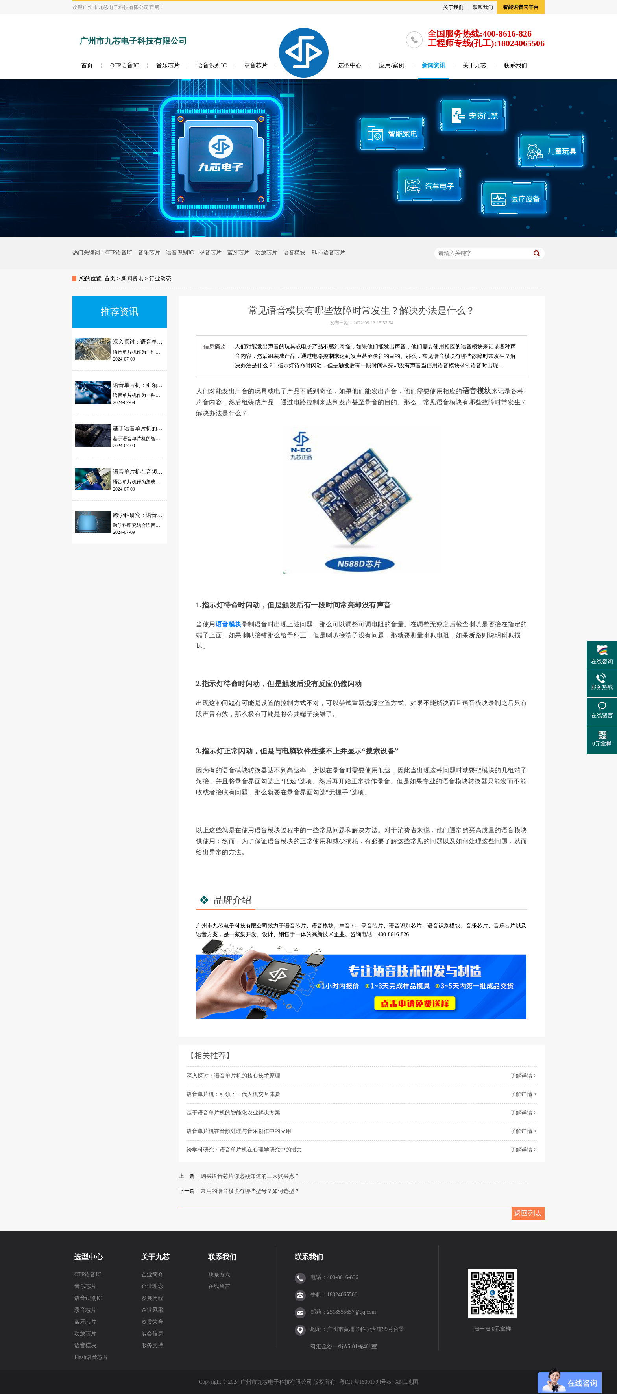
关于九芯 (474, 65)
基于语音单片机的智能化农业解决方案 (233, 1113)
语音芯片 (295, 926)
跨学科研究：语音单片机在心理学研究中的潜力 (244, 1150)
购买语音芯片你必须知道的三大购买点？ (250, 1176)
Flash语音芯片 (328, 252)
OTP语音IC (124, 65)
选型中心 (350, 65)
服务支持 (152, 1345)
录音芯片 (256, 65)
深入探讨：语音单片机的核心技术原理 (233, 1076)
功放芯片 (266, 252)
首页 (87, 65)
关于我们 (453, 7)
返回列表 (528, 1213)
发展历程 (152, 1298)
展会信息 (152, 1334)
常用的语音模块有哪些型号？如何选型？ (250, 1191)
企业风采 (152, 1310)
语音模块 (294, 252)
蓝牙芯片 (238, 252)
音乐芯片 (168, 65)
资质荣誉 (152, 1322)
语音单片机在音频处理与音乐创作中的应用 (239, 1131)
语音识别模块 (443, 926)
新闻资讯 (433, 65)
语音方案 (207, 934)
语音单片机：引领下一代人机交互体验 (233, 1094)
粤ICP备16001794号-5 (365, 1382)
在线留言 (219, 1286)
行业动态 (160, 278)
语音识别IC (212, 65)
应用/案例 (391, 65)
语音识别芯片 (405, 926)
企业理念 (152, 1286)
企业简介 (152, 1274)
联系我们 (483, 7)
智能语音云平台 (521, 7)
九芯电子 (223, 926)
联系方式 (219, 1274)
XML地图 (406, 1382)
